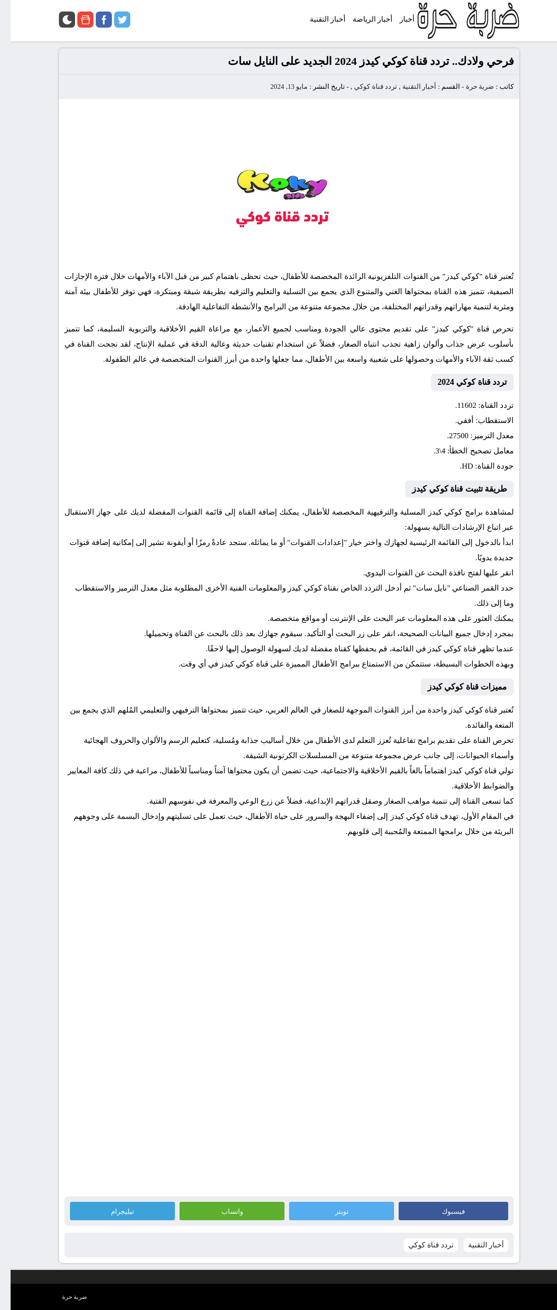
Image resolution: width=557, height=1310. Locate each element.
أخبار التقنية (409, 86)
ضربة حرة (468, 86)
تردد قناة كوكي (365, 86)
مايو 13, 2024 (278, 86)
